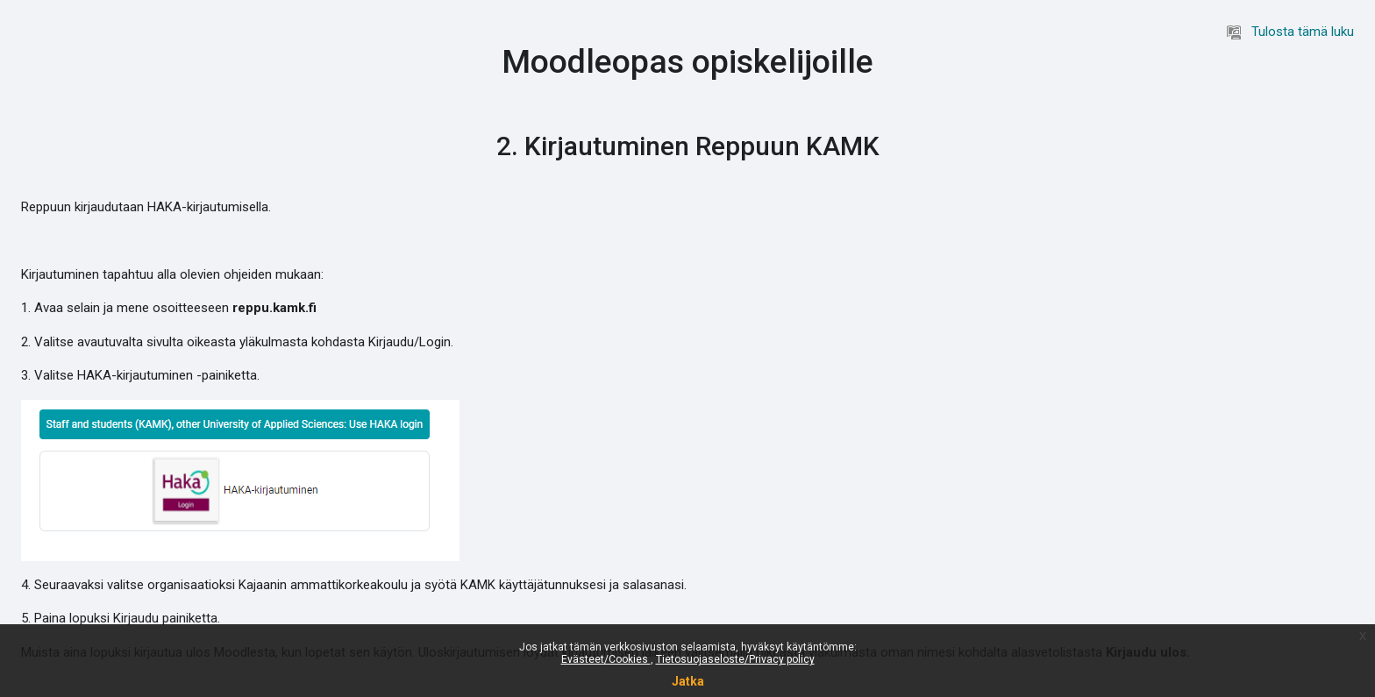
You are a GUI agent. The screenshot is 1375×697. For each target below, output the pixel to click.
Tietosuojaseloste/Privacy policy (735, 659)
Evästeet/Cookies (606, 659)
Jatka (688, 681)
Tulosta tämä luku (1290, 31)
